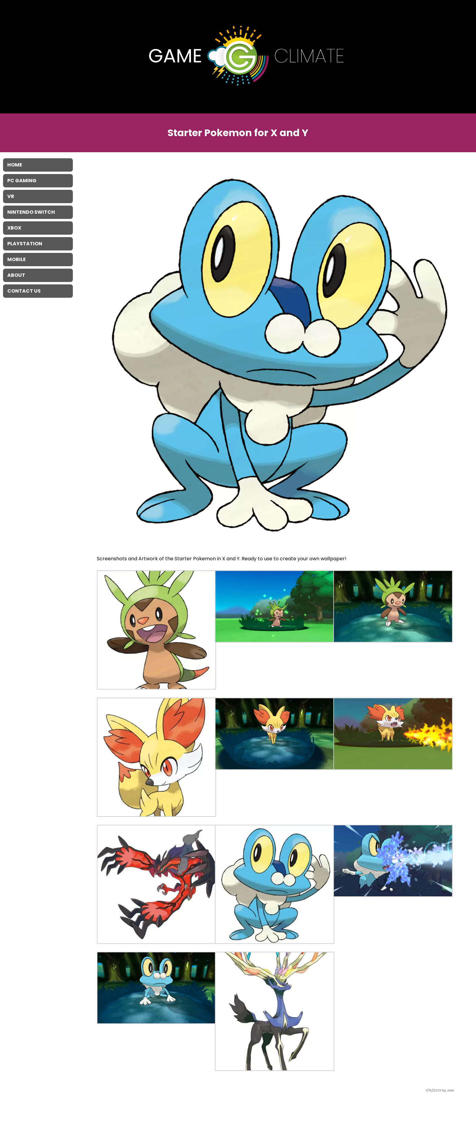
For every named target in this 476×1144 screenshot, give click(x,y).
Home (14, 164)
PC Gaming (21, 180)
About (16, 275)
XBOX (14, 227)
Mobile (16, 259)
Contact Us (24, 290)
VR (10, 196)
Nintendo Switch (31, 212)
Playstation (24, 243)
